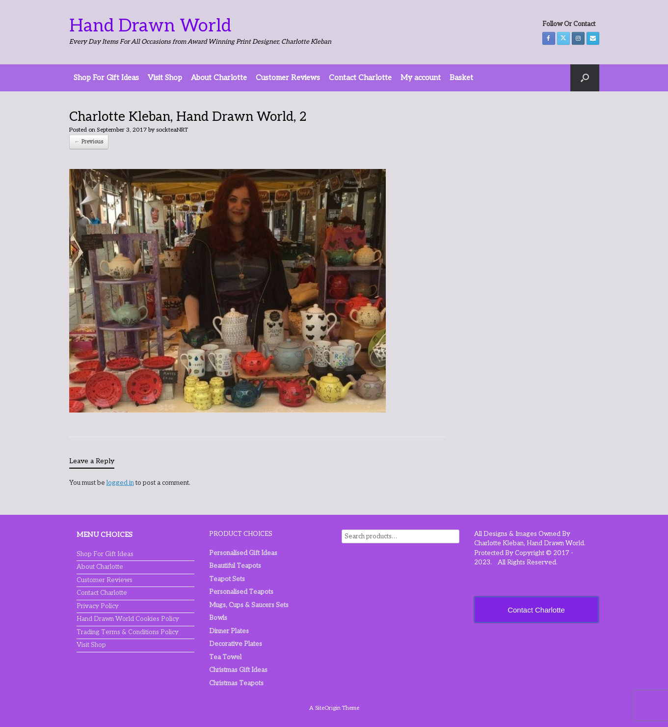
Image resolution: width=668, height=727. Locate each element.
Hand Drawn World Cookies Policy (128, 619)
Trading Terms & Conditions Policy (128, 632)
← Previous (89, 142)
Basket (461, 77)
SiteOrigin (328, 708)
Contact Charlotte (360, 77)
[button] (584, 77)
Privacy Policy (98, 606)
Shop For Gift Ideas (106, 77)
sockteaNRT (172, 130)
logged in (120, 483)
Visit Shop (165, 77)
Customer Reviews (288, 77)
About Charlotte (219, 77)
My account (421, 77)
